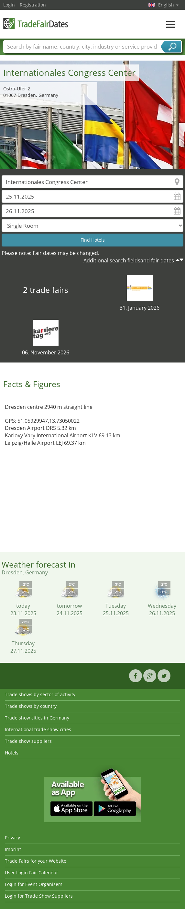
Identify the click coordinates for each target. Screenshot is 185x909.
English (168, 5)
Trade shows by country (31, 706)
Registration (33, 5)
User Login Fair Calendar (31, 872)
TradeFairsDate (35, 23)
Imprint (13, 849)
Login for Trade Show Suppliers (39, 896)
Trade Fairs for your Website (35, 861)
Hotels (11, 753)
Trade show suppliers (28, 741)
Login (9, 5)
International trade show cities (38, 729)
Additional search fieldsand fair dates (128, 260)
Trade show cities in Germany (37, 718)
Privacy (12, 837)
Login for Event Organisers (33, 884)
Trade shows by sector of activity (40, 694)
